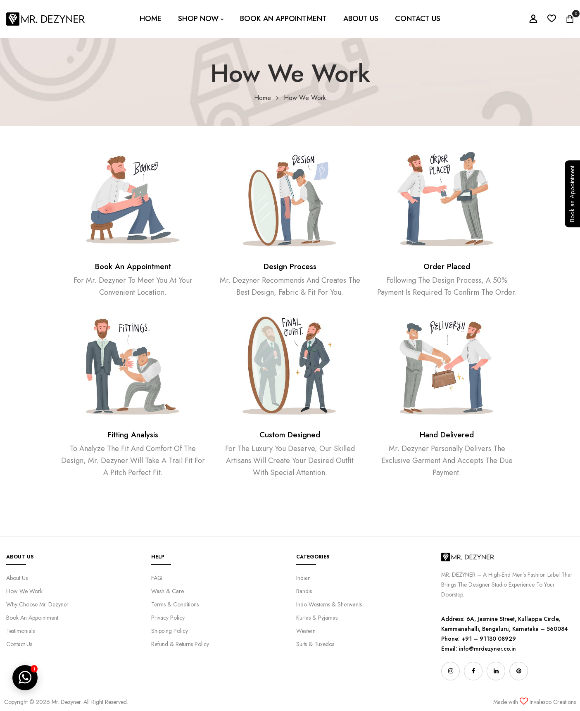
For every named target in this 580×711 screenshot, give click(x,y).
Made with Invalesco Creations (534, 702)
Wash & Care (167, 591)
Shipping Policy (169, 631)
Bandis (304, 591)
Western (306, 631)
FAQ (156, 578)
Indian (303, 578)
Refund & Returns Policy (180, 644)
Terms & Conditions (175, 604)
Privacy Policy (168, 617)
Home (262, 98)
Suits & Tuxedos (315, 644)
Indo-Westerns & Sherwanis (329, 604)
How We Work (24, 591)
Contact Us (19, 644)
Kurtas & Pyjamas (317, 617)
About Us (17, 578)
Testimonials (20, 631)
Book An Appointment (133, 266)
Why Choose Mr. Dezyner (37, 604)
